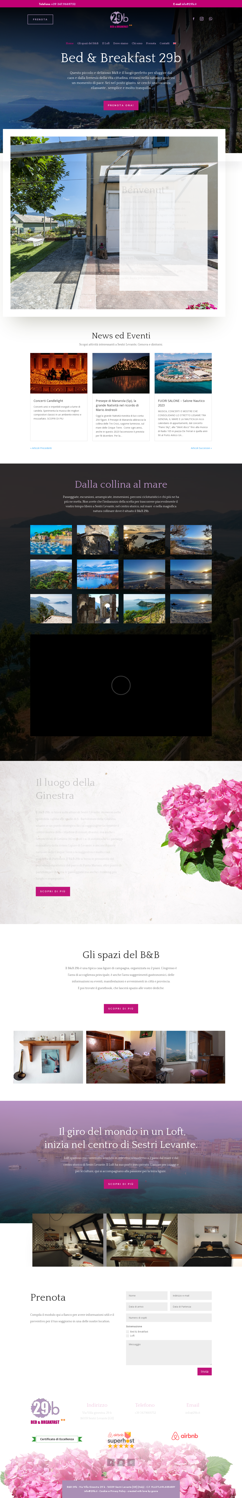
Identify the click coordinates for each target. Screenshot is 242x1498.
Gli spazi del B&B (87, 43)
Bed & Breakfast (137, 1331)
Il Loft (106, 43)
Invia (204, 1371)
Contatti (164, 43)
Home (70, 43)
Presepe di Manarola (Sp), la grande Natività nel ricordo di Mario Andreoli (117, 405)
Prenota (151, 43)
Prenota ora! (121, 105)
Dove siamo (120, 43)
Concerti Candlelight (48, 401)
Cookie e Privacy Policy (112, 1491)
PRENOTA (40, 19)
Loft (130, 1335)
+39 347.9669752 (63, 4)
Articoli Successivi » (201, 448)
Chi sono (137, 43)
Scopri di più (53, 889)
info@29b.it (189, 4)
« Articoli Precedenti (41, 448)
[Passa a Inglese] (174, 44)
